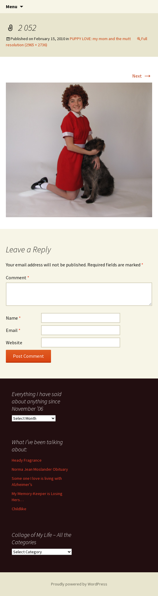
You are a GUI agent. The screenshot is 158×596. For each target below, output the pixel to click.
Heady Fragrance (27, 460)
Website (14, 342)
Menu (11, 6)
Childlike (19, 508)
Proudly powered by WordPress (79, 584)
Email (13, 330)
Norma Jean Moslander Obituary (40, 469)
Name (13, 318)
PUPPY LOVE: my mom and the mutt (100, 38)
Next (142, 76)
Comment (17, 277)
